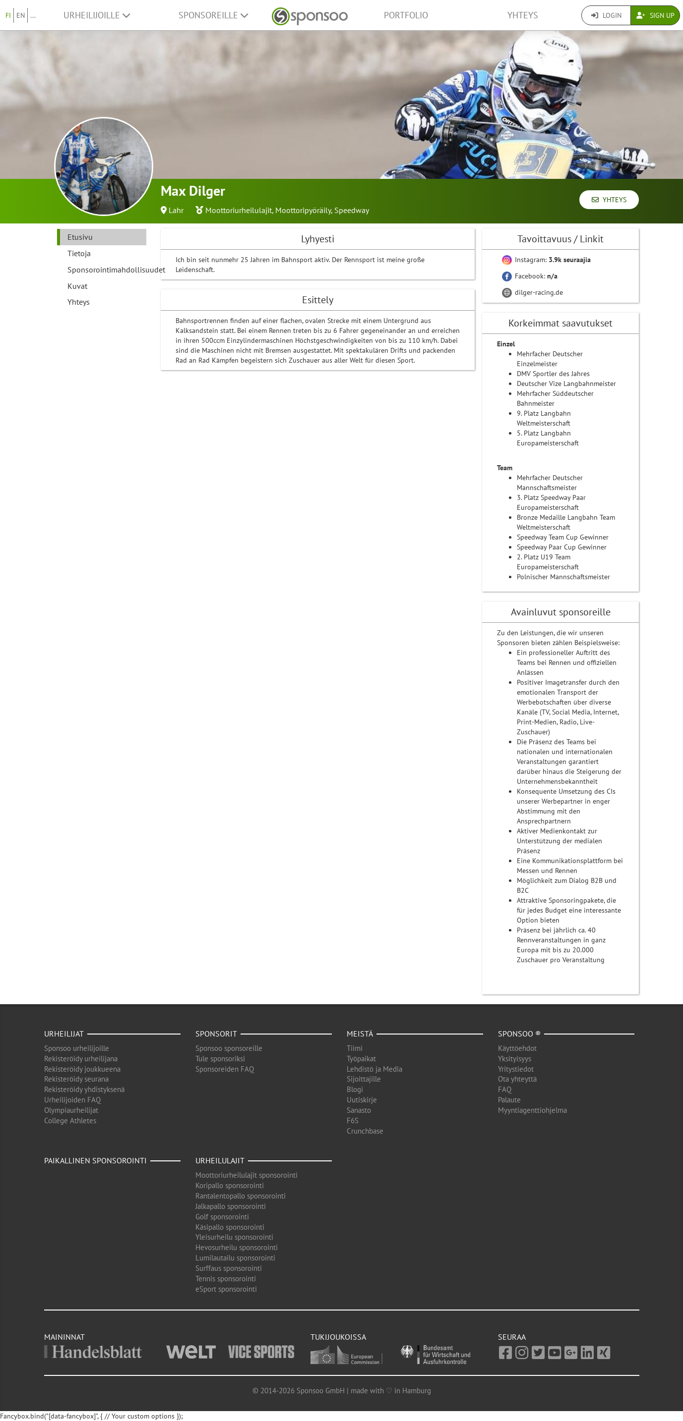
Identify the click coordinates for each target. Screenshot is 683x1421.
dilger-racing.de (532, 292)
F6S (353, 1120)
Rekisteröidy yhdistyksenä (84, 1089)
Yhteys (522, 15)
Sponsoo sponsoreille (228, 1048)
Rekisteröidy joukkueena (82, 1069)
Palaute (509, 1099)
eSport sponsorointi (226, 1289)
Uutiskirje (362, 1099)
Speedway (351, 210)
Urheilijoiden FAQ (72, 1099)
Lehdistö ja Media (374, 1069)
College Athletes (70, 1120)
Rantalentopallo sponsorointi (240, 1196)
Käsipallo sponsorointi (229, 1227)
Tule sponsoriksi (220, 1058)
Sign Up (655, 15)
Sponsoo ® (519, 1033)
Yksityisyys (514, 1058)
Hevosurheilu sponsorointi (236, 1247)
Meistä (360, 1033)
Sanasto (359, 1110)
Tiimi (355, 1048)
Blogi (355, 1089)
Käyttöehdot (517, 1048)
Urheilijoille (96, 15)
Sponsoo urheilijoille (76, 1048)
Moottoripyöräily (303, 210)
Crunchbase (365, 1131)
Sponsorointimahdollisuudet (106, 269)
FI (8, 15)
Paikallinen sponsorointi (95, 1160)
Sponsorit (216, 1033)
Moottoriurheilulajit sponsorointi (246, 1175)
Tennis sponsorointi (225, 1278)
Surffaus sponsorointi (228, 1268)
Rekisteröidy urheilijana (81, 1058)
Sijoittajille (364, 1079)
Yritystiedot (516, 1069)
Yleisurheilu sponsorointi (234, 1237)
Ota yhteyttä (517, 1079)
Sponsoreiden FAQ (224, 1069)
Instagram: (546, 259)
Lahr (176, 210)
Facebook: (530, 276)
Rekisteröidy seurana (76, 1079)
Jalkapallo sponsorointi (230, 1206)
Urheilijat (64, 1033)
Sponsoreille (213, 15)
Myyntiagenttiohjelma (532, 1110)
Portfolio (406, 15)
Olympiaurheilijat (71, 1110)
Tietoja (79, 253)
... (33, 15)
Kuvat (77, 286)
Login (606, 15)
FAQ (504, 1089)
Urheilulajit (220, 1160)
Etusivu (80, 237)
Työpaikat (361, 1058)
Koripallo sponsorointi (229, 1185)
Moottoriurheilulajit (238, 210)
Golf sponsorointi (222, 1216)
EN (20, 15)
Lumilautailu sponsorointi (235, 1257)
